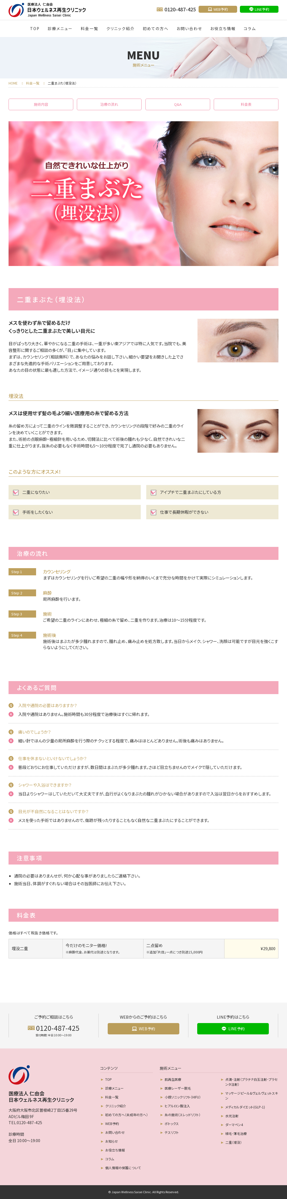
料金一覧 (89, 28)
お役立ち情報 (223, 28)
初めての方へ (156, 28)
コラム (250, 28)
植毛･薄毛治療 (236, 1133)
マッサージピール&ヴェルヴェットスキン (251, 1095)
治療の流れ (109, 104)
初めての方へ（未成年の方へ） (126, 1114)
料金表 (246, 104)
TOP (35, 28)
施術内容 (41, 104)
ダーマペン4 (234, 1124)
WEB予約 (112, 1123)
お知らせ (111, 1141)
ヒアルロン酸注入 (177, 1105)
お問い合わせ (189, 28)
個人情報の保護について (123, 1167)
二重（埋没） (233, 1142)
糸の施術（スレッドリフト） (183, 1114)
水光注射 (232, 1115)
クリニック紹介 (120, 28)
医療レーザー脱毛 (178, 1088)
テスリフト (172, 1132)
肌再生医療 (173, 1079)
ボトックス (172, 1123)
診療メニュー (60, 28)
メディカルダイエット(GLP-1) (245, 1107)
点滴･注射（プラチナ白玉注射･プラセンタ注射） (251, 1082)
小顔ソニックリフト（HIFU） (183, 1097)
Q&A (178, 104)
